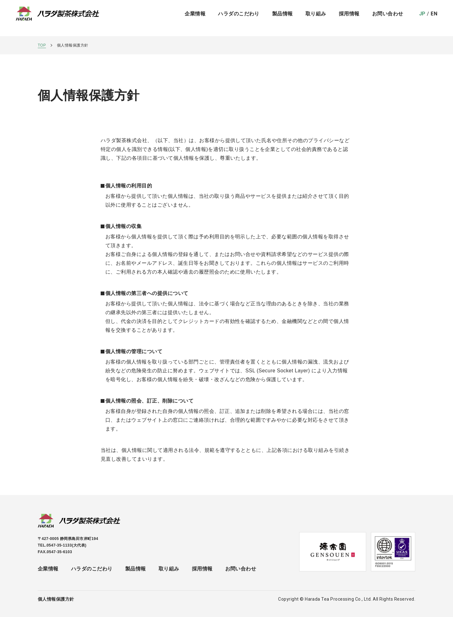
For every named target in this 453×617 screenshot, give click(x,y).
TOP (42, 45)
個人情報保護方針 (56, 599)
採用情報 (349, 18)
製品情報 (135, 568)
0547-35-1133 (59, 545)
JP (422, 18)
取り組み (315, 18)
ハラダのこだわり (239, 18)
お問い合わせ (387, 18)
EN (434, 18)
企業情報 (195, 18)
